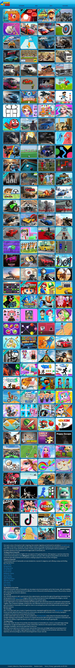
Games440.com (65, 545)
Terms (46, 666)
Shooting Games (8, 568)
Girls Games (7, 582)
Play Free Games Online (26, 666)
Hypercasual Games (9, 578)
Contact (10, 666)
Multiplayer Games (9, 573)
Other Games (7, 586)
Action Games (7, 564)
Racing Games (7, 566)
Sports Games (7, 575)
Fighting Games (8, 577)
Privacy (51, 666)
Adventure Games (8, 580)
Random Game (38, 666)
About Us (15, 666)
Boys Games (7, 584)
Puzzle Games (7, 571)
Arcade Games (8, 570)
